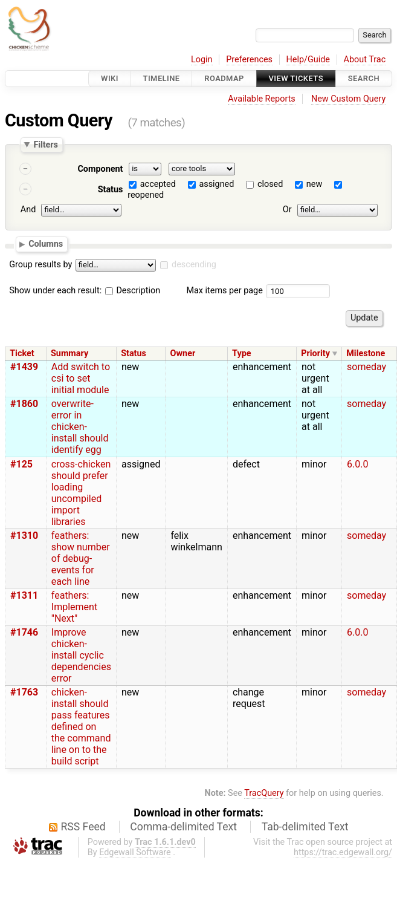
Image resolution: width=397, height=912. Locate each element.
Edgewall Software (135, 852)
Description (132, 290)
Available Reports (261, 99)
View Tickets (296, 78)
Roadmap (224, 78)
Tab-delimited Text (305, 827)
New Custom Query (348, 99)
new (314, 184)
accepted (158, 184)
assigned (216, 184)
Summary (69, 353)
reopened (145, 195)
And (28, 209)
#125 (21, 464)
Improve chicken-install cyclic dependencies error (81, 655)
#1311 (24, 595)
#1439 (24, 367)
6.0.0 (357, 464)
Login (202, 59)
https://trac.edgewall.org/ (343, 852)
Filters (45, 144)
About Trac (365, 59)
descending (194, 264)
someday (366, 367)
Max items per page (224, 290)
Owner (183, 353)
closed (270, 184)
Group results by (40, 264)
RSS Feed (83, 827)
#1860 (24, 403)
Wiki (109, 78)
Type (241, 353)
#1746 (24, 632)
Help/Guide (308, 59)
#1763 (24, 692)
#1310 (24, 535)
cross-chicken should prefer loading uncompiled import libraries (81, 492)
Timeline (161, 78)
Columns (45, 244)
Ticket (22, 353)
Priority (315, 353)
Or (287, 209)
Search (363, 78)
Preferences (249, 59)
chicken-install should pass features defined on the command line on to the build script (81, 726)
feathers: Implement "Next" (74, 607)
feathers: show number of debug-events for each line (80, 558)
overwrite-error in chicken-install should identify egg (80, 426)
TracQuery (263, 793)
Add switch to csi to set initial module (80, 378)
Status (110, 189)
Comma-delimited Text (183, 827)
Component (100, 169)
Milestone (365, 353)
